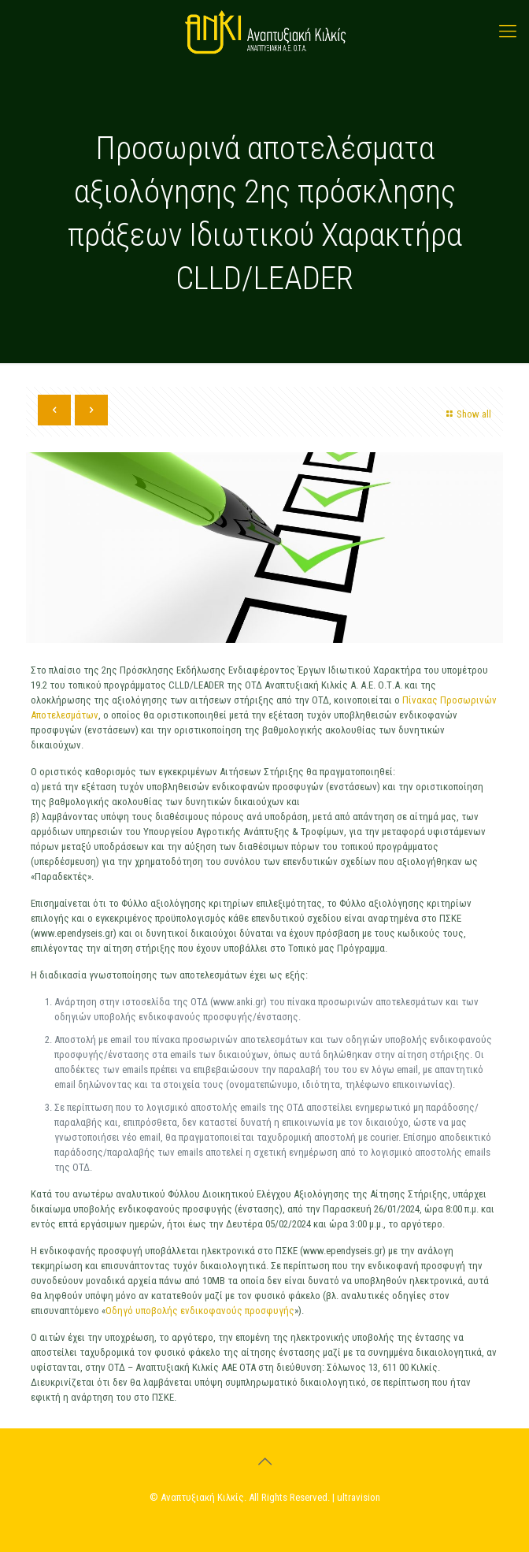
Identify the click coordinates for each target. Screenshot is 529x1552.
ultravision (358, 1497)
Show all (466, 414)
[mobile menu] (507, 31)
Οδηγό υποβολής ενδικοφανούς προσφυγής (199, 1310)
